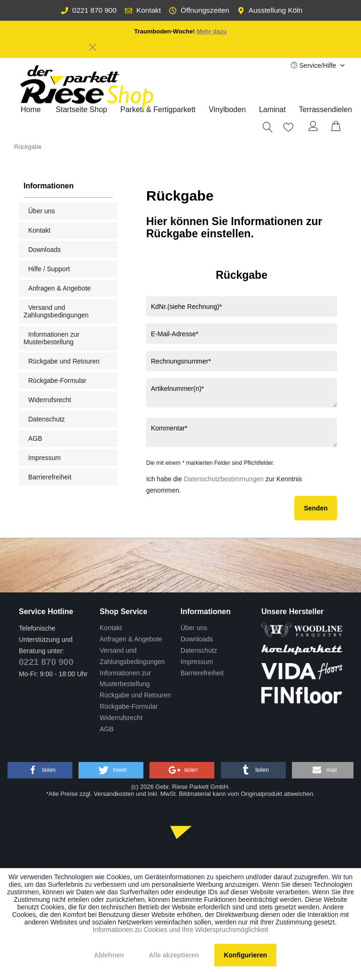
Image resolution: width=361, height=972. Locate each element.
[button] (40, 770)
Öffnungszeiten (199, 10)
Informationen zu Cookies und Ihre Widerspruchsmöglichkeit (180, 929)
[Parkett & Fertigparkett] (158, 110)
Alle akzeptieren (174, 955)
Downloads (44, 249)
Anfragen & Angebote (59, 288)
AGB (35, 438)
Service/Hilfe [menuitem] (314, 65)
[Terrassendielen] (325, 110)
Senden (316, 508)
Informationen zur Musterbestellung (51, 338)
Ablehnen (109, 955)
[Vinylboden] (227, 110)
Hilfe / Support (49, 269)
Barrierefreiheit (49, 477)
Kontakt (143, 10)
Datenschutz (46, 419)
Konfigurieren (245, 955)
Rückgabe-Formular (57, 380)
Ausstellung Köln (269, 10)
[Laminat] (272, 110)
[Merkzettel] (283, 127)
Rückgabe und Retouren (64, 361)
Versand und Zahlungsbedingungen (56, 311)
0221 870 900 (89, 10)
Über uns (41, 211)
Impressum (44, 458)
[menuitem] (158, 110)
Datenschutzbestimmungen (224, 479)
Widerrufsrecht (49, 400)
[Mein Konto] (313, 127)
